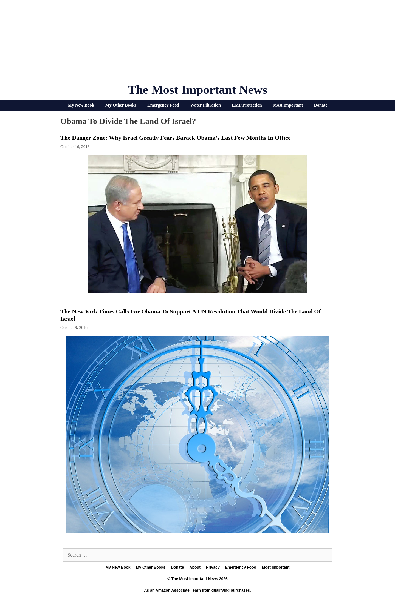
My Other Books (120, 105)
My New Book (81, 105)
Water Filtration (205, 105)
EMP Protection (247, 105)
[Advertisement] (197, 43)
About (194, 567)
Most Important (288, 105)
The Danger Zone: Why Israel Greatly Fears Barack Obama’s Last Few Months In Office (175, 137)
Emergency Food (163, 105)
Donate (320, 105)
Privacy (213, 567)
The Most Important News (197, 89)
